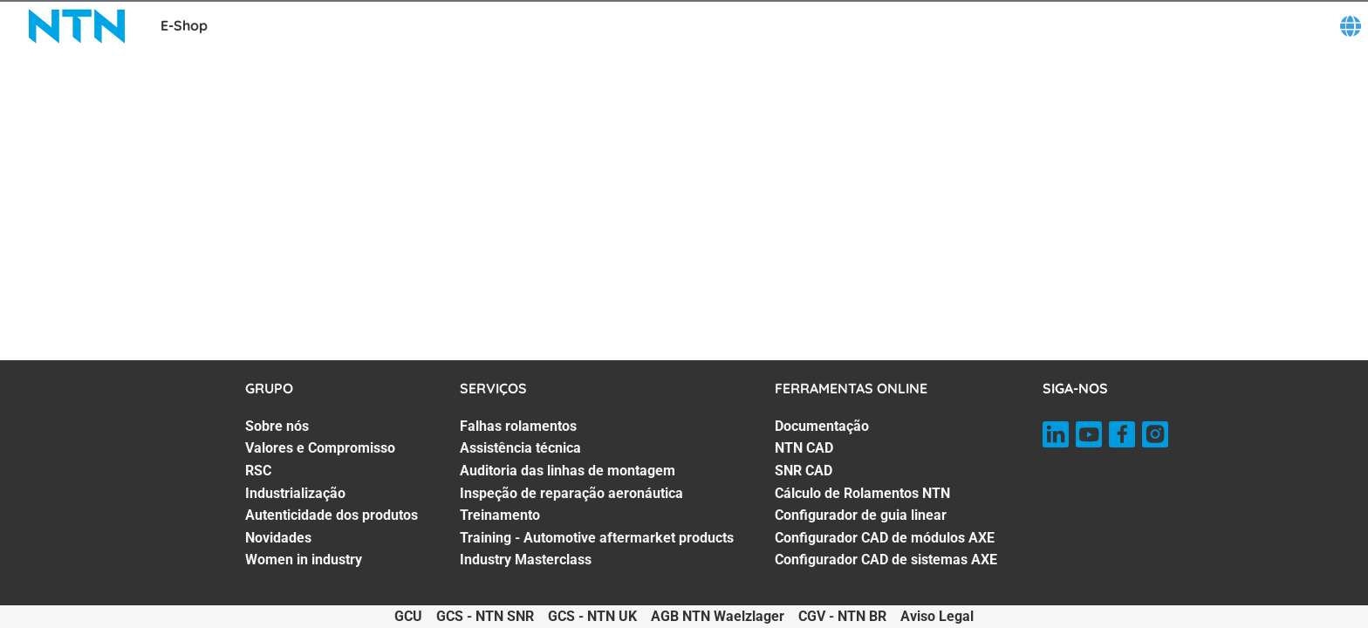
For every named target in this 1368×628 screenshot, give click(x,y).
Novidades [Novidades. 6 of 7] (278, 537)
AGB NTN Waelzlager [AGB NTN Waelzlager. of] (717, 616)
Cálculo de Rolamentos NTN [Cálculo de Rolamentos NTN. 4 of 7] (862, 493)
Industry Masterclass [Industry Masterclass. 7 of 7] (526, 559)
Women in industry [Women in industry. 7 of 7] (303, 559)
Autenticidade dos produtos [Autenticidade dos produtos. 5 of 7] (331, 515)
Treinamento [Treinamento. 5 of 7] (500, 515)
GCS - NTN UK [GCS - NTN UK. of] (592, 616)
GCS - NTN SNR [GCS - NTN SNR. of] (485, 616)
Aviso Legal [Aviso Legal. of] (937, 616)
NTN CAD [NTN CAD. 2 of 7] (804, 448)
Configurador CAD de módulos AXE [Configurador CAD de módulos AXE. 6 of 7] (885, 537)
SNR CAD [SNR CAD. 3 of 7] (803, 470)
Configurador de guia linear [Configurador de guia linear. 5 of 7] (861, 515)
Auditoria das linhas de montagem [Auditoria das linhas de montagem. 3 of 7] (567, 470)
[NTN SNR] (77, 26)
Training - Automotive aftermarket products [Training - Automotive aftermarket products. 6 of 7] (597, 537)
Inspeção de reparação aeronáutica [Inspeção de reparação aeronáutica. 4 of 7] (571, 493)
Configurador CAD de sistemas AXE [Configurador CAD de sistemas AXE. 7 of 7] (886, 559)
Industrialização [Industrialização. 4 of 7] (295, 493)
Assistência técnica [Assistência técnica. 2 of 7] (520, 448)
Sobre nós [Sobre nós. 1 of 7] (277, 426)
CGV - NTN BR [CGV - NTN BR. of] (842, 616)
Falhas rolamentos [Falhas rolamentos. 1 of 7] (518, 426)
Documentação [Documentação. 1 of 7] (822, 426)
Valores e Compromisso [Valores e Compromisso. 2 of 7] (320, 448)
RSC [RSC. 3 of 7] (258, 470)
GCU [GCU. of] (408, 616)
